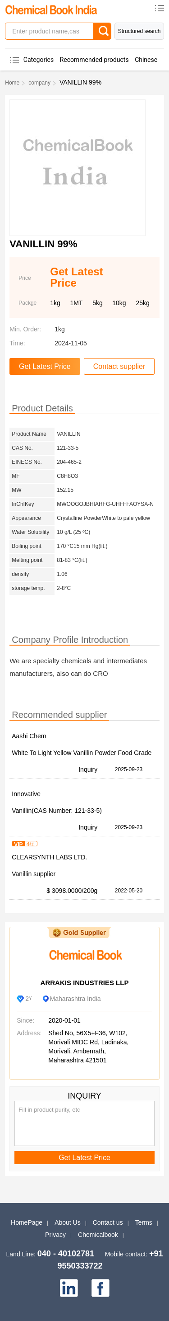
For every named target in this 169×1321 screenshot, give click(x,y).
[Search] (102, 31)
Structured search (139, 31)
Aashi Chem (29, 736)
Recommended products (94, 59)
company (39, 83)
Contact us (108, 1222)
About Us (68, 1222)
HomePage (26, 1222)
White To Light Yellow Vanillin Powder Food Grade (81, 752)
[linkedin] (69, 1288)
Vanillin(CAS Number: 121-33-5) (57, 810)
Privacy (55, 1234)
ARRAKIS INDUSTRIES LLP (85, 982)
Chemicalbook (98, 1234)
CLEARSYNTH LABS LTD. (49, 857)
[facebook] (100, 1288)
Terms (143, 1222)
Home (12, 83)
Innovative (26, 793)
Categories (38, 59)
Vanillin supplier (33, 874)
